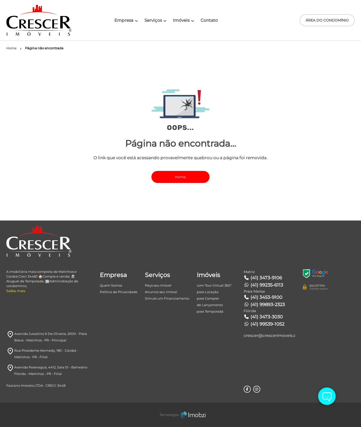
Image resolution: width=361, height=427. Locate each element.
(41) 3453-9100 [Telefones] (263, 297)
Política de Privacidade (118, 292)
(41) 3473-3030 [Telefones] (263, 317)
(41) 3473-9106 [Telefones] (263, 278)
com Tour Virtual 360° (214, 285)
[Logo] (35, 20)
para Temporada (210, 311)
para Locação (207, 292)
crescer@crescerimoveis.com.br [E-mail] (270, 335)
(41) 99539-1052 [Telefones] (264, 324)
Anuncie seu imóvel (161, 292)
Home (180, 177)
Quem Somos (111, 285)
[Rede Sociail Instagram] (256, 389)
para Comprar (208, 298)
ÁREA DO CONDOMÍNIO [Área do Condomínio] (327, 20)
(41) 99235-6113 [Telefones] (263, 285)
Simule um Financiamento (167, 298)
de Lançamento (210, 305)
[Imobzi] (180, 415)
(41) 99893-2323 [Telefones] (264, 304)
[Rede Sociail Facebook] (247, 389)
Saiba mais (15, 291)
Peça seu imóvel (158, 285)
